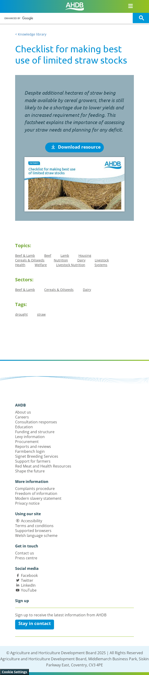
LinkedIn (28, 585)
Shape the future (30, 471)
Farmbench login (30, 451)
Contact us (24, 553)
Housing (84, 255)
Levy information (30, 436)
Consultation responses (36, 422)
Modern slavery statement (38, 498)
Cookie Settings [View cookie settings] (14, 672)
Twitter (27, 580)
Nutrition (61, 260)
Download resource (76, 147)
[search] (67, 18)
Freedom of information (36, 493)
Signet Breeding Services (36, 456)
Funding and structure (34, 431)
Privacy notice (27, 503)
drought (21, 314)
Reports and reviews (33, 446)
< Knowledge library (30, 34)
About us (23, 412)
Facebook (29, 575)
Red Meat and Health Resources (43, 466)
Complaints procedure (35, 488)
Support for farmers (33, 461)
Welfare (41, 265)
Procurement (27, 441)
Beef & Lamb (25, 255)
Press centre (26, 558)
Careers (22, 417)
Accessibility (31, 520)
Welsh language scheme (36, 535)
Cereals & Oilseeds (29, 260)
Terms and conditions (34, 525)
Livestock (102, 260)
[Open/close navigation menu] (130, 6)
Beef (47, 255)
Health (20, 265)
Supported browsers (33, 530)
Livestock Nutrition (70, 265)
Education (24, 426)
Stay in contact (34, 623)
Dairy (81, 260)
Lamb (65, 255)
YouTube (29, 590)
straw (41, 314)
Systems (101, 265)
